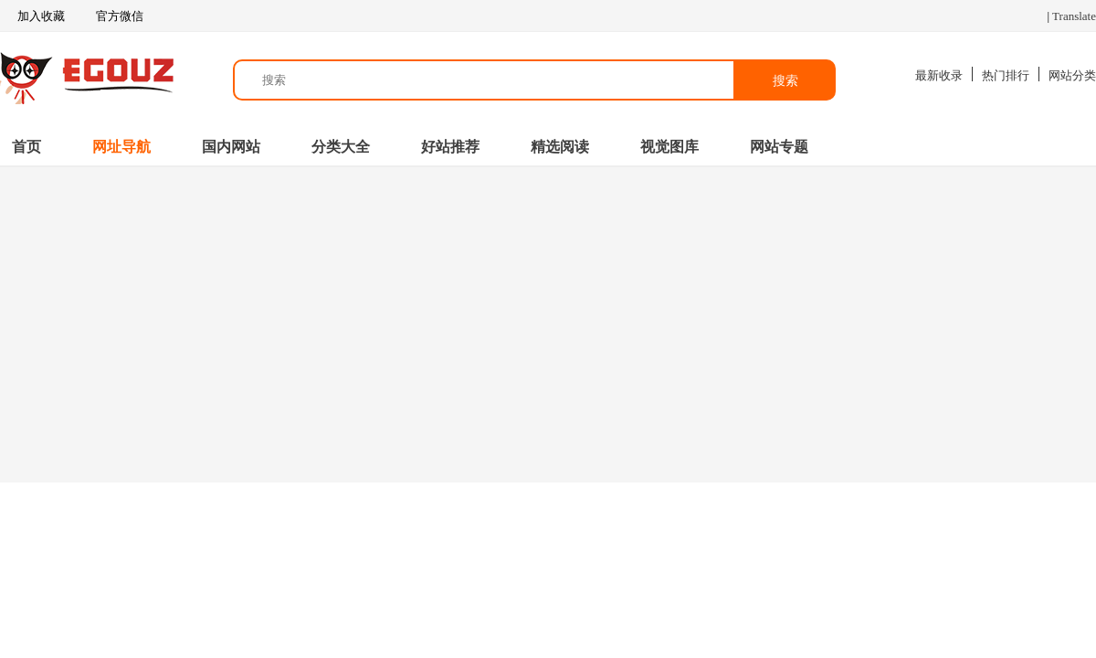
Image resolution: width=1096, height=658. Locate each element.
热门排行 (1005, 75)
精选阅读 (560, 146)
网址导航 (121, 146)
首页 (26, 146)
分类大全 (340, 146)
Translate (1074, 16)
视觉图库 (669, 146)
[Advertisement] (548, 323)
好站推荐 (450, 146)
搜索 (785, 80)
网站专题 (779, 146)
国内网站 (231, 146)
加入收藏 (32, 16)
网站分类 (1072, 75)
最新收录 (939, 75)
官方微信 (118, 16)
